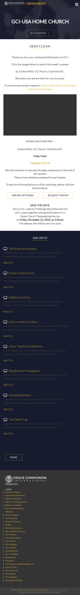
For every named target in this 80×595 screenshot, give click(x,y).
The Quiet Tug (15, 419)
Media (8, 525)
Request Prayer (58, 195)
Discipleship (10, 557)
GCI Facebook (11, 570)
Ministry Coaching (13, 505)
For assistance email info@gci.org (19, 564)
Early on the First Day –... (22, 322)
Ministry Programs (13, 492)
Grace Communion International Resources (40, 592)
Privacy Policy (11, 567)
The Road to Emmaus (20, 248)
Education (9, 560)
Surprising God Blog (13, 580)
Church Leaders (12, 515)
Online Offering (23, 195)
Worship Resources (13, 528)
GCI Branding (11, 518)
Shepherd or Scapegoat (21, 370)
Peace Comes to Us (18, 273)
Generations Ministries (15, 495)
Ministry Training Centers (16, 502)
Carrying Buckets (17, 395)
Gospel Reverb (11, 551)
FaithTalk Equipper (13, 538)
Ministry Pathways (13, 498)
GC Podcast (10, 541)
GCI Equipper (11, 544)
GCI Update (10, 547)
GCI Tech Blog (11, 554)
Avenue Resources (13, 521)
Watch (8, 263)
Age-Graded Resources (15, 531)
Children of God (16, 297)
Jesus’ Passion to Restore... (23, 346)
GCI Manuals (10, 534)
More (13, 457)
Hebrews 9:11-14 (40, 163)
